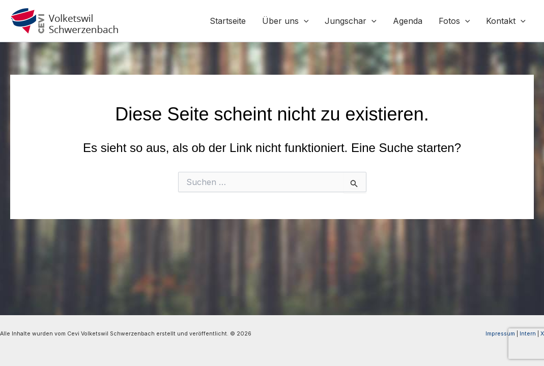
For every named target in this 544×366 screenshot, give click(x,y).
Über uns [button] (285, 21)
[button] (304, 21)
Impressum (500, 333)
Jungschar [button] (351, 21)
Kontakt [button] (506, 21)
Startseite (228, 21)
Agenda (407, 21)
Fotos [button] (454, 21)
